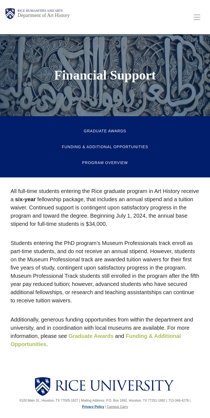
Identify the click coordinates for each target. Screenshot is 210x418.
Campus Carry (117, 407)
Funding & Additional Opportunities (105, 147)
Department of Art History (43, 15)
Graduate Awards (105, 131)
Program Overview (105, 162)
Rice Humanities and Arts (40, 10)
